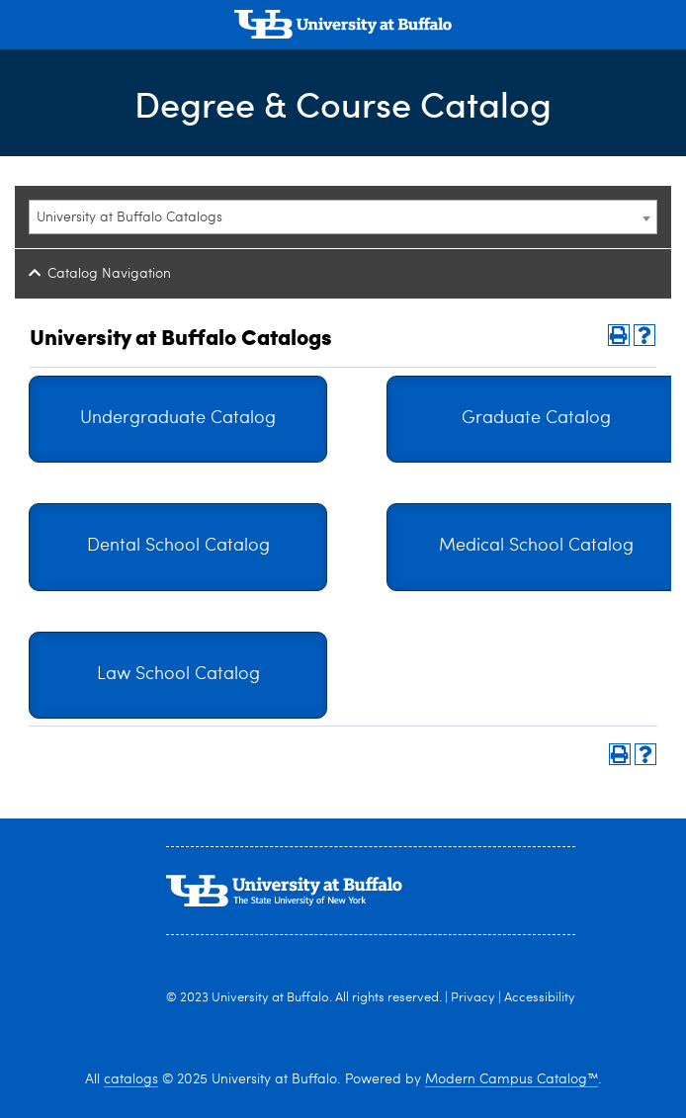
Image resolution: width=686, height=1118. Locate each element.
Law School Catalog (178, 674)
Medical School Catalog (536, 546)
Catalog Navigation (109, 274)
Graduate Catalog (536, 418)
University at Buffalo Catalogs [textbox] (129, 217)
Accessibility (539, 997)
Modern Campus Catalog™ (511, 1079)
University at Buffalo (270, 997)
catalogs (131, 1079)
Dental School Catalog (178, 546)
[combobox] (343, 217)
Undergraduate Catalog (178, 418)
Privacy (473, 997)
